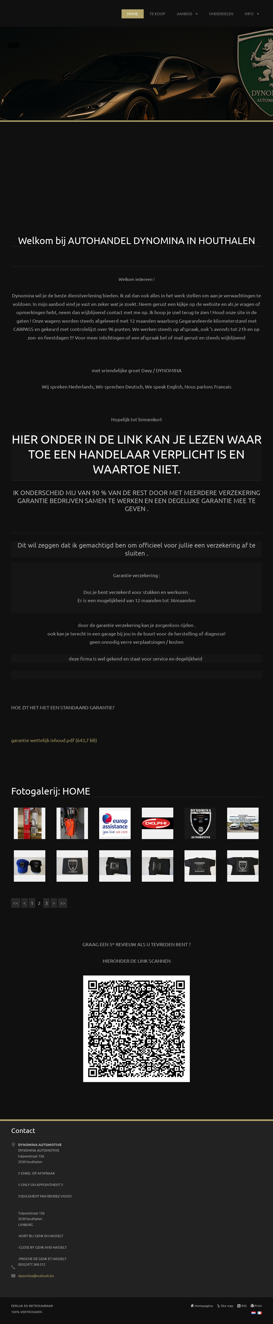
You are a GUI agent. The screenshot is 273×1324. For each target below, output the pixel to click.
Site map (227, 1305)
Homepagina (204, 1305)
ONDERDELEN (221, 13)
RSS (244, 1305)
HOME (132, 13)
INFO (249, 13)
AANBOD (184, 13)
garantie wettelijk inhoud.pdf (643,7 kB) (54, 740)
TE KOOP (157, 13)
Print (258, 1305)
